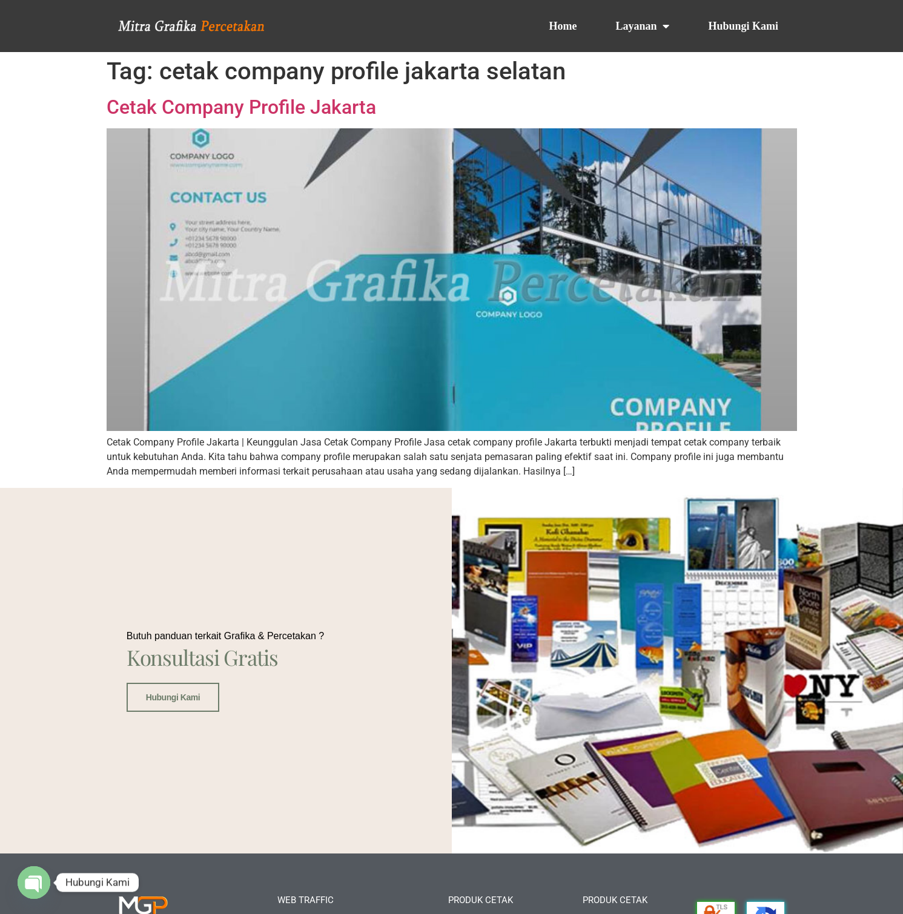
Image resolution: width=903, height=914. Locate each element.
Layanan (642, 26)
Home (563, 26)
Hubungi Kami (743, 26)
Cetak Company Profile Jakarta (241, 107)
